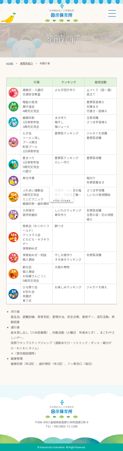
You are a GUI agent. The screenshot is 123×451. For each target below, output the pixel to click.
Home (9, 63)
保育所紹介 (26, 63)
